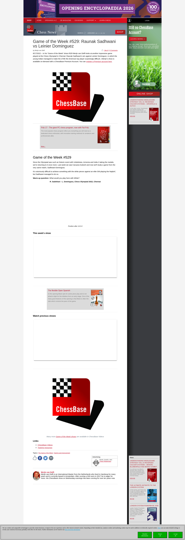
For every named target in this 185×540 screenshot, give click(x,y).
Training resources (45, 448)
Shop (29, 20)
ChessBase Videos (45, 445)
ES (101, 33)
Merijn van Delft (47, 472)
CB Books (79, 20)
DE (97, 33)
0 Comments (113, 50)
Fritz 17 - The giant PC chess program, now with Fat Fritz (65, 128)
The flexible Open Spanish (59, 291)
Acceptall (175, 535)
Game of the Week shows (66, 437)
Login (147, 20)
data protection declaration (72, 529)
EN (99, 33)
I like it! (106, 50)
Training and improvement (62, 453)
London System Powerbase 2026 (144, 506)
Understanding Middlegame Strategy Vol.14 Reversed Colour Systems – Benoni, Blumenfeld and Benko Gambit (143, 464)
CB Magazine (65, 20)
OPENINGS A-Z (51, 20)
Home (39, 20)
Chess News (46, 32)
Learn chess (105, 20)
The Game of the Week (45, 453)
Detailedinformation (144, 535)
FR (104, 33)
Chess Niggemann (105, 461)
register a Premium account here (99, 61)
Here (159, 528)
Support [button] (91, 20)
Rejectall (160, 535)
